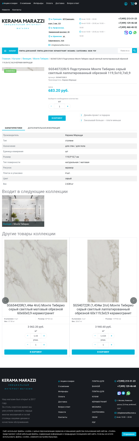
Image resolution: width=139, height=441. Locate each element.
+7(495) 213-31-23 (128, 18)
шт (59, 101)
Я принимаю (129, 434)
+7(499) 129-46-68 (128, 23)
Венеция (27, 58)
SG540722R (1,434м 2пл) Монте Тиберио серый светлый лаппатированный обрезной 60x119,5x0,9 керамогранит (103, 309)
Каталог (16, 58)
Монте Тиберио (41, 58)
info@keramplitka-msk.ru (60, 45)
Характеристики (13, 127)
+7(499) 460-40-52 (128, 27)
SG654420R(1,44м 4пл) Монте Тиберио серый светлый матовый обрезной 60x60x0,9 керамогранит (36, 309)
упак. (36, 339)
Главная (6, 58)
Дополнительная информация (44, 127)
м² (36, 330)
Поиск (134, 50)
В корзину (57, 118)
